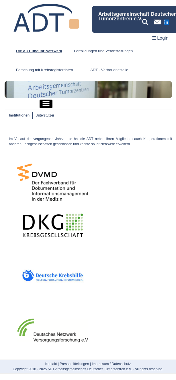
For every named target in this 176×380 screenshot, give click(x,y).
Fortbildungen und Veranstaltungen (103, 51)
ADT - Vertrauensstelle (109, 70)
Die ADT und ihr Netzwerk (39, 51)
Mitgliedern (124, 139)
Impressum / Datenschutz (111, 364)
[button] (46, 104)
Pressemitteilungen (74, 364)
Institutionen (19, 115)
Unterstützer (45, 115)
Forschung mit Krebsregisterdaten (44, 70)
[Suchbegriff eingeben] (146, 22)
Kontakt (51, 364)
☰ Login (160, 38)
